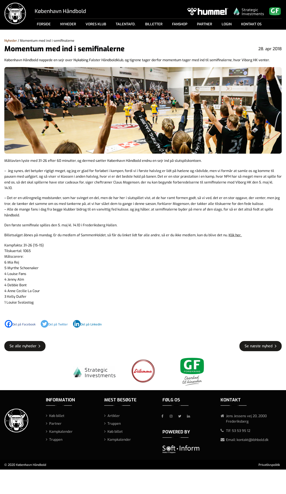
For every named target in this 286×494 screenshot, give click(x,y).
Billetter (153, 24)
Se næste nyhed (259, 346)
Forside (44, 24)
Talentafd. (126, 24)
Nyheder (68, 24)
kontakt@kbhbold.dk (252, 440)
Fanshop (179, 24)
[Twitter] (56, 324)
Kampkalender (61, 431)
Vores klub (96, 24)
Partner (204, 24)
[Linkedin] (89, 324)
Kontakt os (251, 24)
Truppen (55, 439)
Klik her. (235, 235)
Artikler (113, 416)
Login (227, 24)
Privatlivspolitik (269, 465)
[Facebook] (22, 324)
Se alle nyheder (23, 346)
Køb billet (56, 416)
